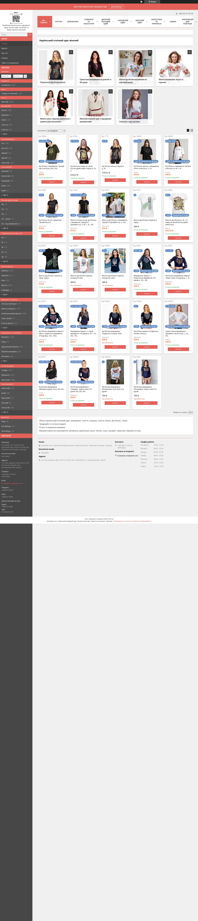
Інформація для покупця (187, 21)
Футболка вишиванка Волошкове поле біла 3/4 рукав (113, 389)
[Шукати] (29, 35)
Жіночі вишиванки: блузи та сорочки (171, 80)
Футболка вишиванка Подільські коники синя (112, 332)
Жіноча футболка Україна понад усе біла (81, 277)
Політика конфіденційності (142, 521)
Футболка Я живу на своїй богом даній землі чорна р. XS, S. (83, 168)
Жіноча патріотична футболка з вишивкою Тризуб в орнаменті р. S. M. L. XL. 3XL (83, 222)
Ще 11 (5, 195)
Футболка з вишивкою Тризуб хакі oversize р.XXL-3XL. (51, 167)
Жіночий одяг (140, 21)
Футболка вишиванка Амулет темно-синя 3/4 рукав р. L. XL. (177, 277)
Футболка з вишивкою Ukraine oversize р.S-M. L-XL (178, 167)
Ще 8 (5, 294)
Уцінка (173, 22)
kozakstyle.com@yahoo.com (12, 483)
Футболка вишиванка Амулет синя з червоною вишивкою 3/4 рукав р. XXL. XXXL (51, 333)
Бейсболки (72, 22)
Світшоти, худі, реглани (129, 122)
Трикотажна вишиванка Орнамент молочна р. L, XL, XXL (177, 333)
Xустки (58, 22)
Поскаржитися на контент (123, 521)
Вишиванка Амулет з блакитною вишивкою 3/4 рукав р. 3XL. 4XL (144, 278)
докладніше (116, 7)
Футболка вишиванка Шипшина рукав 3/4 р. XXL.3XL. (51, 388)
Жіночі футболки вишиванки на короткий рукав (133, 80)
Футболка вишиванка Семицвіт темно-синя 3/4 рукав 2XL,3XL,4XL (81, 389)
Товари (4, 43)
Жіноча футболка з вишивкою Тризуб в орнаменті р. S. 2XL (114, 221)
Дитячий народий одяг (105, 21)
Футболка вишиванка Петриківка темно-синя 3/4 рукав (145, 389)
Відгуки (4, 48)
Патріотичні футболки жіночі (52, 82)
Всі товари (43, 21)
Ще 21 (5, 261)
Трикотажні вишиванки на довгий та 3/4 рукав (95, 80)
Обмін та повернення (10, 63)
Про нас (4, 53)
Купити (52, 182)
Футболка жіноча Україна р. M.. (113, 167)
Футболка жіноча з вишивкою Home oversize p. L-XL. (146, 167)
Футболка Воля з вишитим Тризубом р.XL (50, 221)
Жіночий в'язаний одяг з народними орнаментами (95, 120)
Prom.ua (110, 519)
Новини (4, 58)
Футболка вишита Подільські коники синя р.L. (146, 332)
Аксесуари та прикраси (156, 21)
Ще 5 (5, 328)
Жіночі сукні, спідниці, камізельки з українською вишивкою (55, 120)
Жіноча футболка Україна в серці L (145, 221)
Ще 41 (5, 228)
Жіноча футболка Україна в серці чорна (50, 277)
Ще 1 (5, 361)
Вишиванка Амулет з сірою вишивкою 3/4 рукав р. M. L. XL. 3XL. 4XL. (83, 333)
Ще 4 (5, 134)
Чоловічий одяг (123, 21)
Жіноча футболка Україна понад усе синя (113, 277)
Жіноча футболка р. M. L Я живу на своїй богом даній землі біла (176, 222)
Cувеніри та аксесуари (89, 21)
